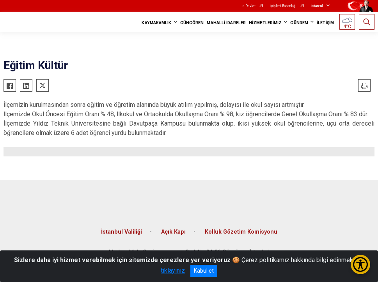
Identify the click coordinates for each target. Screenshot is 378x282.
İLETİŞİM (325, 22)
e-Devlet (249, 6)
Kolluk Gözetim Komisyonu (241, 232)
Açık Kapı (173, 232)
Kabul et (204, 271)
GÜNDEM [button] (299, 22)
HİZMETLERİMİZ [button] (265, 22)
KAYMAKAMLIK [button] (156, 22)
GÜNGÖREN (192, 22)
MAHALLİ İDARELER (226, 22)
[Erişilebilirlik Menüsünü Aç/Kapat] (360, 264)
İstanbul (317, 6)
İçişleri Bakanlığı (283, 6)
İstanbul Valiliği (121, 232)
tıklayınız (173, 270)
